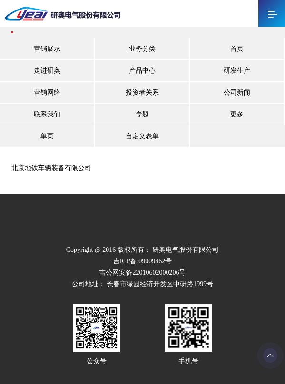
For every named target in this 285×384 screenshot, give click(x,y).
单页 (47, 136)
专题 (142, 114)
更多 (237, 114)
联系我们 (47, 114)
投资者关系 (142, 92)
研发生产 (237, 70)
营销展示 (47, 48)
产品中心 (142, 70)
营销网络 (47, 92)
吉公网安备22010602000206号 (142, 272)
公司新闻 (237, 92)
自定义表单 (142, 136)
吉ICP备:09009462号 (142, 261)
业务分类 (142, 48)
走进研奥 (47, 70)
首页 (237, 48)
